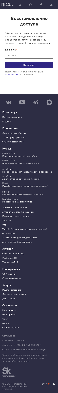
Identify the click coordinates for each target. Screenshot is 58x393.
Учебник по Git (9, 258)
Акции (5, 323)
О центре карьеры (11, 278)
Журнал (7, 249)
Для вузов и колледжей (14, 294)
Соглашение (8, 336)
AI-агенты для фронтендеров (17, 242)
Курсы (6, 148)
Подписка (7, 121)
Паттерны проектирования (15, 216)
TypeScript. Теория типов (14, 207)
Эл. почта (10, 49)
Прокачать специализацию (41, 5)
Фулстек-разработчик (13, 141)
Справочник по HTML (13, 253)
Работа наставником (12, 290)
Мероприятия (9, 314)
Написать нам (9, 310)
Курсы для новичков (12, 117)
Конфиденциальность (13, 340)
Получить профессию (30, 5)
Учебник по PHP (10, 262)
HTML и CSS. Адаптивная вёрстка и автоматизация (20, 162)
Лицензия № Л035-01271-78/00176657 (21, 345)
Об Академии (9, 274)
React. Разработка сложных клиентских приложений (25, 184)
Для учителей (9, 298)
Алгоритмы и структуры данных (18, 212)
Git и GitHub (8, 233)
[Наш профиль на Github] (49, 384)
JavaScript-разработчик (14, 137)
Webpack (6, 220)
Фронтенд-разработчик (14, 133)
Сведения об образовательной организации (24, 349)
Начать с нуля (20, 5)
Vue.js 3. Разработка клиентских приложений (24, 229)
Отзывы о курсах (10, 327)
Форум (5, 319)
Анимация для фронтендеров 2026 (19, 237)
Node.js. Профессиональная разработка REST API (22, 193)
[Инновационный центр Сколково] (8, 372)
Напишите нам (12, 74)
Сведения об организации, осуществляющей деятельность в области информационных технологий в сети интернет (24, 358)
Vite (4, 225)
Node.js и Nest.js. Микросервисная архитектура (17, 200)
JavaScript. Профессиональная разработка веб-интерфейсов (27, 170)
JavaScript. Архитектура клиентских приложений (21, 177)
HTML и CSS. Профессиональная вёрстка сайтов (19, 155)
